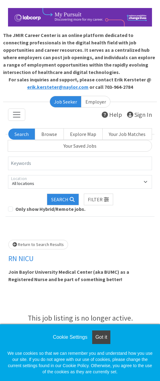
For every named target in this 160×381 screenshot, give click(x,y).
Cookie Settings (70, 337)
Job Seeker (65, 102)
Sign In (139, 114)
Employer (95, 102)
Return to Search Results (38, 244)
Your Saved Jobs (80, 146)
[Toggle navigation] (16, 115)
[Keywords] (80, 163)
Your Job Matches (127, 134)
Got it (101, 337)
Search (21, 134)
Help (112, 114)
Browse (49, 134)
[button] (98, 199)
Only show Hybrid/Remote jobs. (50, 209)
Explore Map (83, 134)
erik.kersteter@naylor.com (57, 87)
